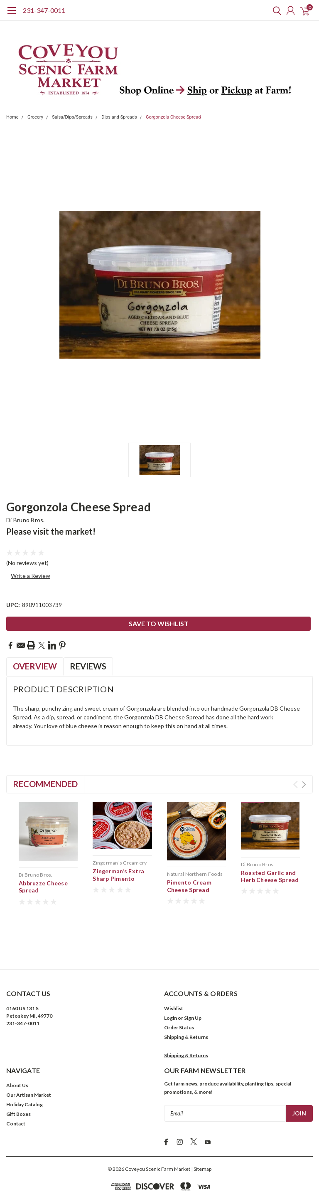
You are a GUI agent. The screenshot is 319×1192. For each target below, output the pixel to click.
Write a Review (30, 575)
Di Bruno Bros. (25, 519)
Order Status (179, 989)
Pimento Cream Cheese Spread (189, 886)
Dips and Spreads (119, 117)
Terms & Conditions (119, 1161)
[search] (275, 10)
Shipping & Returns (186, 998)
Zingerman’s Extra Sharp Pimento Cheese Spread (118, 878)
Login (170, 979)
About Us (17, 1046)
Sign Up (192, 979)
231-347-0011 (44, 10)
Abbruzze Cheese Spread (43, 887)
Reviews (88, 666)
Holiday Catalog (24, 1066)
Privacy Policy (163, 1161)
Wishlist (173, 969)
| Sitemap (201, 1128)
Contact (15, 1085)
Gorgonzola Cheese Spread (173, 117)
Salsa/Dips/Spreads (72, 117)
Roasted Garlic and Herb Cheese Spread (270, 876)
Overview (35, 666)
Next (304, 784)
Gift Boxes (18, 1075)
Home (12, 117)
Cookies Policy (201, 1161)
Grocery (35, 117)
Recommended (45, 784)
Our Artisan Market (28, 1056)
